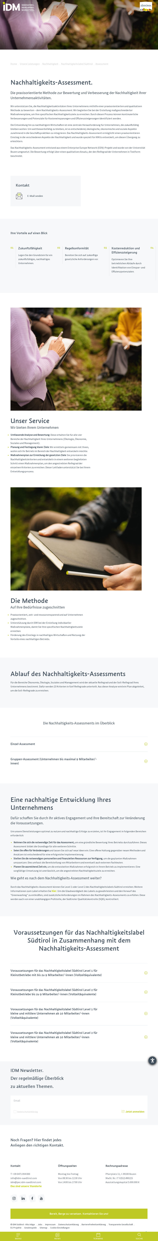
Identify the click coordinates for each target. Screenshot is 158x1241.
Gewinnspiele (30, 1227)
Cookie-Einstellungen (60, 1227)
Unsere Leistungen (30, 63)
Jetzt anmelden (132, 1111)
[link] (18, 6)
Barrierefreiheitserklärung (94, 1224)
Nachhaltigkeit (50, 63)
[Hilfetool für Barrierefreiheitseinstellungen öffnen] (152, 1060)
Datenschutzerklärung (27, 1111)
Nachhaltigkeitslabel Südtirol (77, 63)
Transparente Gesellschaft (121, 1224)
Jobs (40, 1224)
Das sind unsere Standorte (26, 1186)
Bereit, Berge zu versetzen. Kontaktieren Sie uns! (79, 1213)
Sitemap (43, 1227)
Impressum (50, 1224)
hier (54, 891)
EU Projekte (15, 1227)
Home (13, 63)
